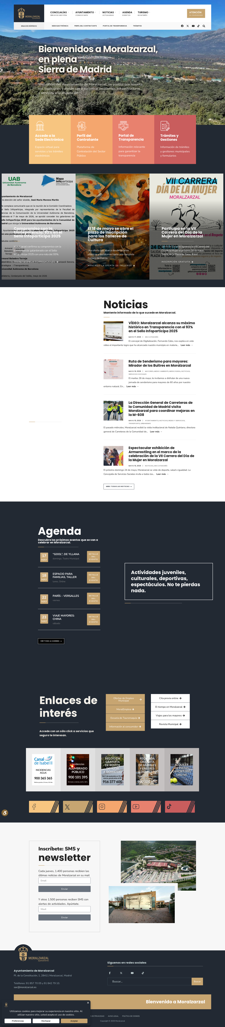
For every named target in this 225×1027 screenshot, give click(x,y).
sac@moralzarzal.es (25, 987)
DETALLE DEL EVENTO (93, 557)
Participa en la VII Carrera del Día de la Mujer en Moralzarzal (182, 232)
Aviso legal (113, 1016)
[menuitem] (61, 13)
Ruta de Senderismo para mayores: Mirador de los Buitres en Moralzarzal (160, 363)
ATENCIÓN (196, 13)
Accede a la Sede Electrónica (49, 137)
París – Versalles (66, 596)
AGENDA (127, 13)
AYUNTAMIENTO (84, 13)
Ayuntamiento (152, 420)
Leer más (187, 345)
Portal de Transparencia (115, 26)
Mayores (149, 371)
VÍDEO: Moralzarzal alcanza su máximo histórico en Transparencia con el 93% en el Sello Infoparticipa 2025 (162, 327)
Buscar (197, 981)
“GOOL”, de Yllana (66, 554)
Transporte (134, 423)
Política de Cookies (131, 1016)
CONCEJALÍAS (58, 13)
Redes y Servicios (177, 420)
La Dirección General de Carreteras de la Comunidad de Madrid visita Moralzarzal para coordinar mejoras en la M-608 (162, 408)
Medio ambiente (161, 371)
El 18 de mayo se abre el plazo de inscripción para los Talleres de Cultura (110, 234)
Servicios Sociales (138, 374)
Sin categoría (151, 337)
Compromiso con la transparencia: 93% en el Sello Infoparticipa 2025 (38, 232)
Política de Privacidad (94, 1016)
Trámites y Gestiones (169, 137)
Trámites (137, 26)
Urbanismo (146, 423)
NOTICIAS (108, 13)
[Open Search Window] (204, 25)
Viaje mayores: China (63, 617)
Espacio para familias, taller (65, 575)
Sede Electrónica (60, 26)
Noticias (185, 371)
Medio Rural (175, 371)
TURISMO (143, 13)
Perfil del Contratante (85, 26)
